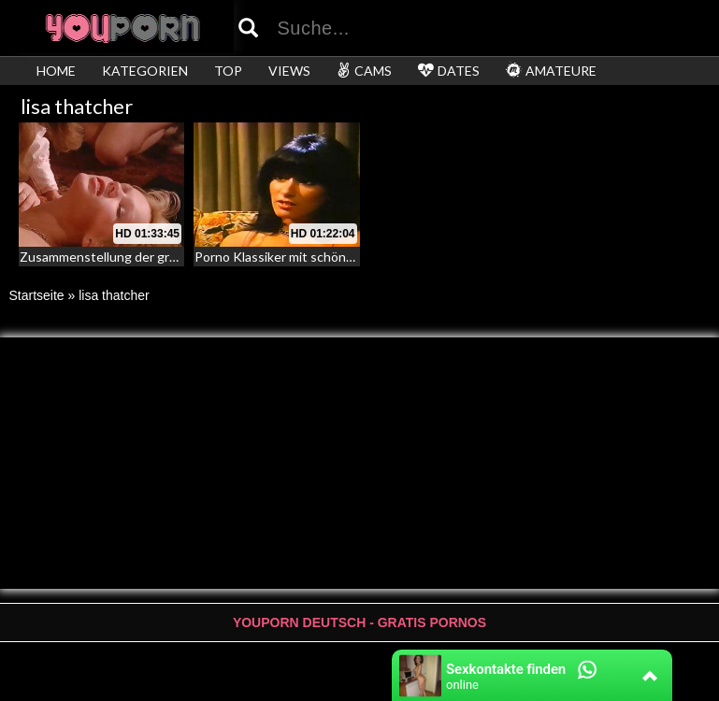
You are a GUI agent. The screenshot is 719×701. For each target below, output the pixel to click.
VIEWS (289, 71)
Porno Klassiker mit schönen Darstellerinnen (324, 257)
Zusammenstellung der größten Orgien (135, 257)
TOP (228, 71)
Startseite (37, 295)
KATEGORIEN (145, 71)
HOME (56, 71)
